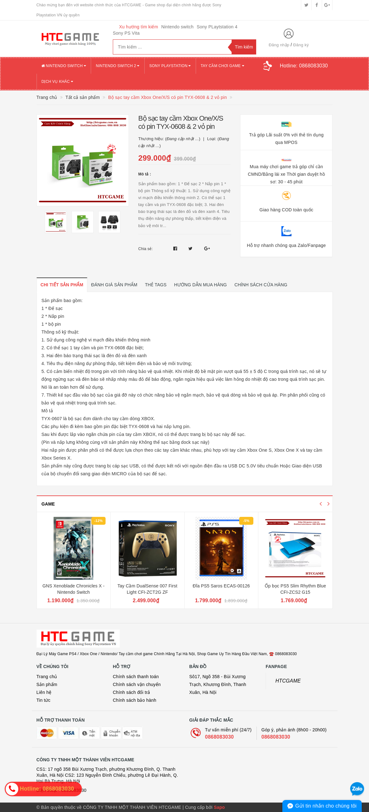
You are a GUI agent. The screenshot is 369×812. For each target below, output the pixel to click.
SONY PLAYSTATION (170, 66)
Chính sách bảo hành (134, 700)
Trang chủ (47, 676)
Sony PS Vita (126, 33)
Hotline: (304, 65)
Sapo (219, 807)
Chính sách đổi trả (131, 692)
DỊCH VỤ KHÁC (57, 81)
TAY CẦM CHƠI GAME (222, 66)
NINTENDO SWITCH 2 (117, 66)
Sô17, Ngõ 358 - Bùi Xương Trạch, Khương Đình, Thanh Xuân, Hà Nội (217, 684)
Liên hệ (44, 692)
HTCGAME (288, 680)
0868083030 (219, 737)
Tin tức (43, 700)
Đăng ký (300, 45)
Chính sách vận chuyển (137, 684)
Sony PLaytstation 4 (217, 26)
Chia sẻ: (145, 249)
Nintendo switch (177, 26)
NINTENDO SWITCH (63, 66)
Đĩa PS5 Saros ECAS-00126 (221, 585)
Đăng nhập (279, 45)
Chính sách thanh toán (136, 676)
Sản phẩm (47, 684)
